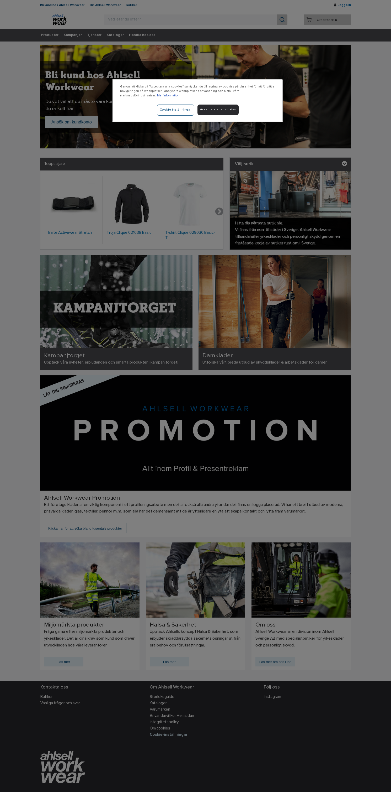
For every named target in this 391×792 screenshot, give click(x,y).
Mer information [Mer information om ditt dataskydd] (168, 95)
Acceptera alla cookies (218, 109)
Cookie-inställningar (175, 109)
